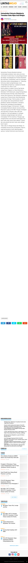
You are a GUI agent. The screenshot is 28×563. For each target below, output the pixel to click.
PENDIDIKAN (11, 6)
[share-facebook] (8, 323)
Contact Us (16, 558)
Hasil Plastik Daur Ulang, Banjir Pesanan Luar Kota (9, 473)
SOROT (15, 6)
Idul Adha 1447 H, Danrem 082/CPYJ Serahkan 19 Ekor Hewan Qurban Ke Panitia (8, 490)
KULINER (19, 6)
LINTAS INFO (5, 6)
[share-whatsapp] (19, 323)
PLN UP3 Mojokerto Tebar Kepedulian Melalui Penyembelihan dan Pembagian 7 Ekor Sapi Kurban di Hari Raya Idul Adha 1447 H (10, 483)
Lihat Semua (14, 497)
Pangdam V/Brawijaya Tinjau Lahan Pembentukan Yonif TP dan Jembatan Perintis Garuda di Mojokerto (10, 466)
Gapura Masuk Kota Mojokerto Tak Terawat (9, 522)
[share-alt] (3, 323)
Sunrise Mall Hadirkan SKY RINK (10, 530)
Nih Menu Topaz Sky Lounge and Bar (10, 506)
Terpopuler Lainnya (14, 545)
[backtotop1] (27, 562)
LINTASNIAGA (25, 6)
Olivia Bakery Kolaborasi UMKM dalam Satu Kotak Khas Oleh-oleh (9, 456)
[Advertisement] (14, 148)
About (11, 558)
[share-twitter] (14, 323)
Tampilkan (24, 448)
